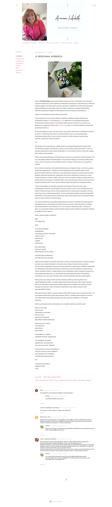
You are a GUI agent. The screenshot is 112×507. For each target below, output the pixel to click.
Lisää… (76, 43)
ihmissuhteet (20, 59)
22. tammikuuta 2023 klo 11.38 (58, 396)
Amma (47, 396)
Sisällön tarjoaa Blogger (56, 502)
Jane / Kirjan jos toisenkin (48, 439)
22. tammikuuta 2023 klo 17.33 (68, 407)
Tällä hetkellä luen (48, 43)
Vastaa (42, 403)
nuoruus (18, 65)
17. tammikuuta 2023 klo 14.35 (51, 390)
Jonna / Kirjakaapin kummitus (49, 408)
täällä (49, 120)
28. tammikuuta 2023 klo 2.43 (65, 439)
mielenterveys (20, 61)
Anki (41, 390)
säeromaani (19, 70)
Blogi (34, 43)
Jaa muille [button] (19, 52)
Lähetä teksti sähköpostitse (52, 377)
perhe (17, 68)
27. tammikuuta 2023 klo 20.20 (59, 417)
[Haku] (94, 5)
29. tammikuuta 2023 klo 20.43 (58, 453)
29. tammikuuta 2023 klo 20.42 (58, 425)
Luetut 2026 (66, 43)
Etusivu (26, 43)
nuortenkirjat (19, 63)
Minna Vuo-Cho (45, 417)
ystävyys (18, 72)
